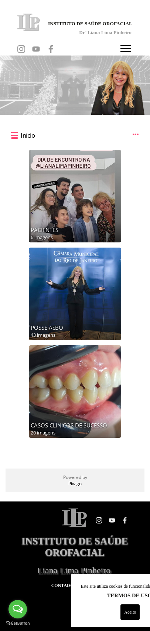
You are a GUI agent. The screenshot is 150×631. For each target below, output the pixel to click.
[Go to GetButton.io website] (18, 623)
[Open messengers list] (17, 609)
